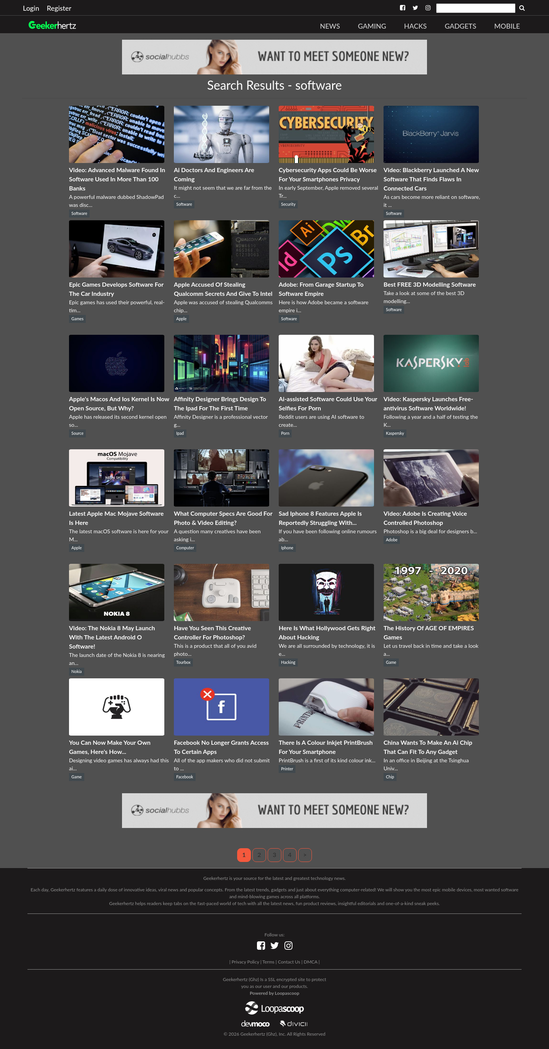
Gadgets (460, 26)
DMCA (311, 962)
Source (77, 433)
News (330, 26)
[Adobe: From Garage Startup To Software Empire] (326, 275)
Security (288, 204)
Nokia (76, 671)
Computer (185, 547)
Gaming (372, 26)
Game (391, 662)
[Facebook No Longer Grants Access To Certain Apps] (221, 733)
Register (59, 8)
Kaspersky (395, 433)
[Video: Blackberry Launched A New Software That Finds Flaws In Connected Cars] (431, 160)
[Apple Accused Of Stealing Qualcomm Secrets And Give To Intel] (221, 275)
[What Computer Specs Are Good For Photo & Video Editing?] (221, 504)
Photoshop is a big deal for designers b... (430, 531)
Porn (285, 433)
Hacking (288, 662)
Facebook (184, 777)
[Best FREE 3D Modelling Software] (431, 275)
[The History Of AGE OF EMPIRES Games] (431, 618)
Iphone (287, 547)
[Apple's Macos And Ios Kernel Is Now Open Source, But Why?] (116, 389)
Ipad (180, 433)
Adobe (391, 539)
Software (79, 213)
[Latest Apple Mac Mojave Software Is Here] (116, 504)
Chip (390, 777)
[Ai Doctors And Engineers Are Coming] (221, 160)
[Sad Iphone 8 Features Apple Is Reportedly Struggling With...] (326, 504)
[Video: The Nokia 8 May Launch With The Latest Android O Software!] (116, 618)
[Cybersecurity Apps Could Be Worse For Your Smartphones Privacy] (326, 160)
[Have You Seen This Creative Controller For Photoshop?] (221, 618)
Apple (181, 318)
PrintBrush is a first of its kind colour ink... (327, 760)
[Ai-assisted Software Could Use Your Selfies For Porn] (326, 389)
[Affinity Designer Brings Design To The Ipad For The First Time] (221, 389)
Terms (268, 962)
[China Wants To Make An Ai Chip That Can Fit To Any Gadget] (431, 733)
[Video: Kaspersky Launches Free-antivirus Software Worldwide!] (431, 389)
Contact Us (289, 962)
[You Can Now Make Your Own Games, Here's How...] (116, 733)
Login (31, 8)
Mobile (507, 26)
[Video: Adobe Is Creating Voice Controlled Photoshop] (431, 504)
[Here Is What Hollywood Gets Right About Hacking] (326, 618)
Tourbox (183, 662)
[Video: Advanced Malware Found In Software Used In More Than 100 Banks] (116, 160)
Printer (287, 769)
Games (77, 318)
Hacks (415, 26)
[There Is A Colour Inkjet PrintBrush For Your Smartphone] (326, 733)
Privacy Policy (245, 962)
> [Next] (305, 854)
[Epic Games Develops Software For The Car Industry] (116, 275)
